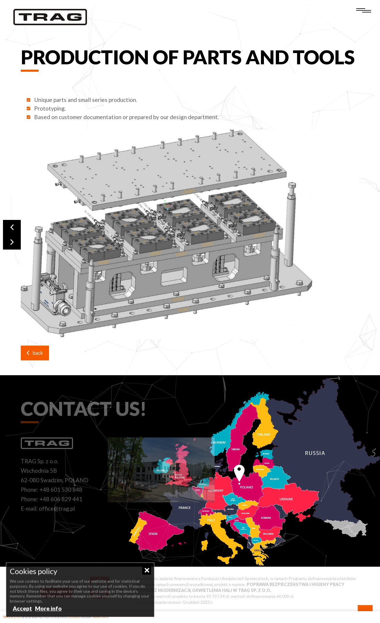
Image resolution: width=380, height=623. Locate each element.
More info (48, 608)
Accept (22, 608)
